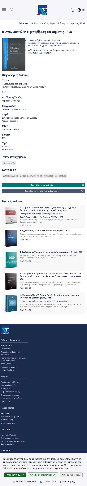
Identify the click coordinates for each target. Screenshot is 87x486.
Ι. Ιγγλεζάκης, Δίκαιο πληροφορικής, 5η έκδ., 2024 (45, 230)
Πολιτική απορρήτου (10, 367)
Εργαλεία (5, 450)
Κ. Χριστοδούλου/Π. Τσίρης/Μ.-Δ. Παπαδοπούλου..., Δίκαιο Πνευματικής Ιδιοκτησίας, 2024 (49, 296)
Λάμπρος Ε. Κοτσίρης (11, 100)
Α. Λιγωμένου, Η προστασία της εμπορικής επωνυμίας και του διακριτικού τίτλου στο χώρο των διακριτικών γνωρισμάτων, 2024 (50, 276)
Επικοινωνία (6, 348)
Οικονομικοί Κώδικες (10, 438)
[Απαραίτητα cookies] (14, 482)
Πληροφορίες (7, 407)
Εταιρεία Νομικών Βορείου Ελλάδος (42, 217)
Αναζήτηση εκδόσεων (10, 382)
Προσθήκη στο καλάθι (57, 185)
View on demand (8, 423)
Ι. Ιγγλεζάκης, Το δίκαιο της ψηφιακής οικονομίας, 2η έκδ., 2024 (51, 252)
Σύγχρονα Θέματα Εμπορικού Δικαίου (19, 117)
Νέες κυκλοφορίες (8, 385)
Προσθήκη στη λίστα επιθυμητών (54, 191)
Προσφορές (6, 401)
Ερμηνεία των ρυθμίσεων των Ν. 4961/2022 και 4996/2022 (43, 301)
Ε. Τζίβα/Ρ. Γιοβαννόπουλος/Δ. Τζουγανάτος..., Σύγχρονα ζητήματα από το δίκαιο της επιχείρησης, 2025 (48, 209)
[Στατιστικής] (41, 482)
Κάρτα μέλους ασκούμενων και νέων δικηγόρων (14, 359)
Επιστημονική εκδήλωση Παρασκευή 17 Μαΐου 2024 (41, 214)
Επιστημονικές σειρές (10, 395)
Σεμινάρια (5, 413)
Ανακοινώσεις (7, 419)
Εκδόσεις (23, 23)
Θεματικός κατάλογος (10, 391)
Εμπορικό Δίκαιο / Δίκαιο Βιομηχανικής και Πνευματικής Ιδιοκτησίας (34, 175)
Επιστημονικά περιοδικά (11, 398)
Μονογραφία (9, 163)
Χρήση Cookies (7, 370)
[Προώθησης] (60, 482)
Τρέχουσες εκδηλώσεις (11, 416)
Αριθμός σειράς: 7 (10, 121)
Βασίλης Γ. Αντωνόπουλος (14, 109)
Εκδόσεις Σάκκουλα (10, 340)
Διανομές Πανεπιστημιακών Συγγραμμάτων (13, 442)
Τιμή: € (25, 225)
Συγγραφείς (6, 388)
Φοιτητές (5, 429)
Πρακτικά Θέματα (8, 435)
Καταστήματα (6, 345)
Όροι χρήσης (6, 363)
